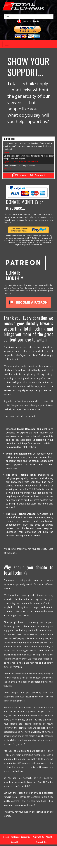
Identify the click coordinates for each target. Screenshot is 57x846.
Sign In (25, 21)
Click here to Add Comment (28, 175)
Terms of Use (41, 842)
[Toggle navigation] (6, 44)
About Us (49, 836)
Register (36, 21)
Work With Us (38, 836)
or (30, 21)
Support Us (25, 836)
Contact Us (14, 842)
